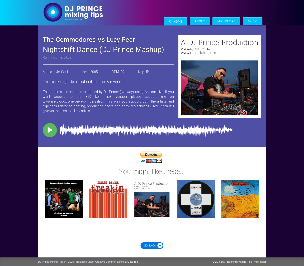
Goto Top (133, 261)
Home (175, 22)
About (200, 21)
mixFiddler (260, 261)
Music (252, 21)
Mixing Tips (226, 21)
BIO (223, 261)
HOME (214, 261)
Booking (232, 261)
